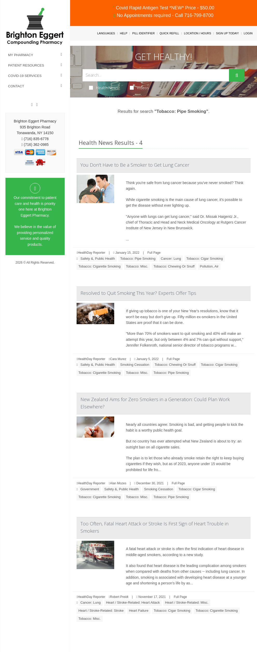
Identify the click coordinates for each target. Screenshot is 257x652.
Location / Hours (197, 33)
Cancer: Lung (171, 258)
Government (89, 489)
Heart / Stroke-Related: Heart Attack (133, 602)
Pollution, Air (209, 266)
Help (123, 33)
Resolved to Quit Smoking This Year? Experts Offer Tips (138, 293)
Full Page (154, 253)
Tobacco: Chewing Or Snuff (173, 266)
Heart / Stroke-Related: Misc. (186, 602)
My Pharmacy (20, 55)
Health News (103, 87)
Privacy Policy (35, 267)
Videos (139, 87)
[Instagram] (37, 105)
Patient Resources (26, 65)
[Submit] (237, 75)
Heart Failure (138, 610)
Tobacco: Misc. (137, 266)
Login (248, 33)
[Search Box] (156, 75)
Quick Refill (169, 33)
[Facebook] (32, 105)
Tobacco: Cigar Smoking (204, 258)
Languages (106, 33)
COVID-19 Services (25, 76)
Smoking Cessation (134, 365)
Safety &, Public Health (97, 258)
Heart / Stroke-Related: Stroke (101, 610)
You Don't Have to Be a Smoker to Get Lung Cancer (134, 165)
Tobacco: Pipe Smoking (137, 258)
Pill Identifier (143, 33)
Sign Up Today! (227, 33)
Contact (16, 86)
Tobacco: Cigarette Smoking (99, 266)
